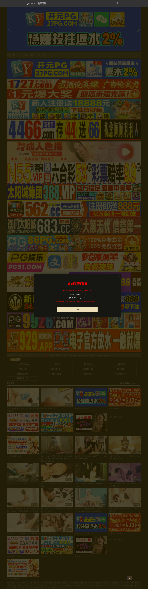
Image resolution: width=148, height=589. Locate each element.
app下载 (31, 3)
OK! (77, 309)
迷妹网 (41, 3)
